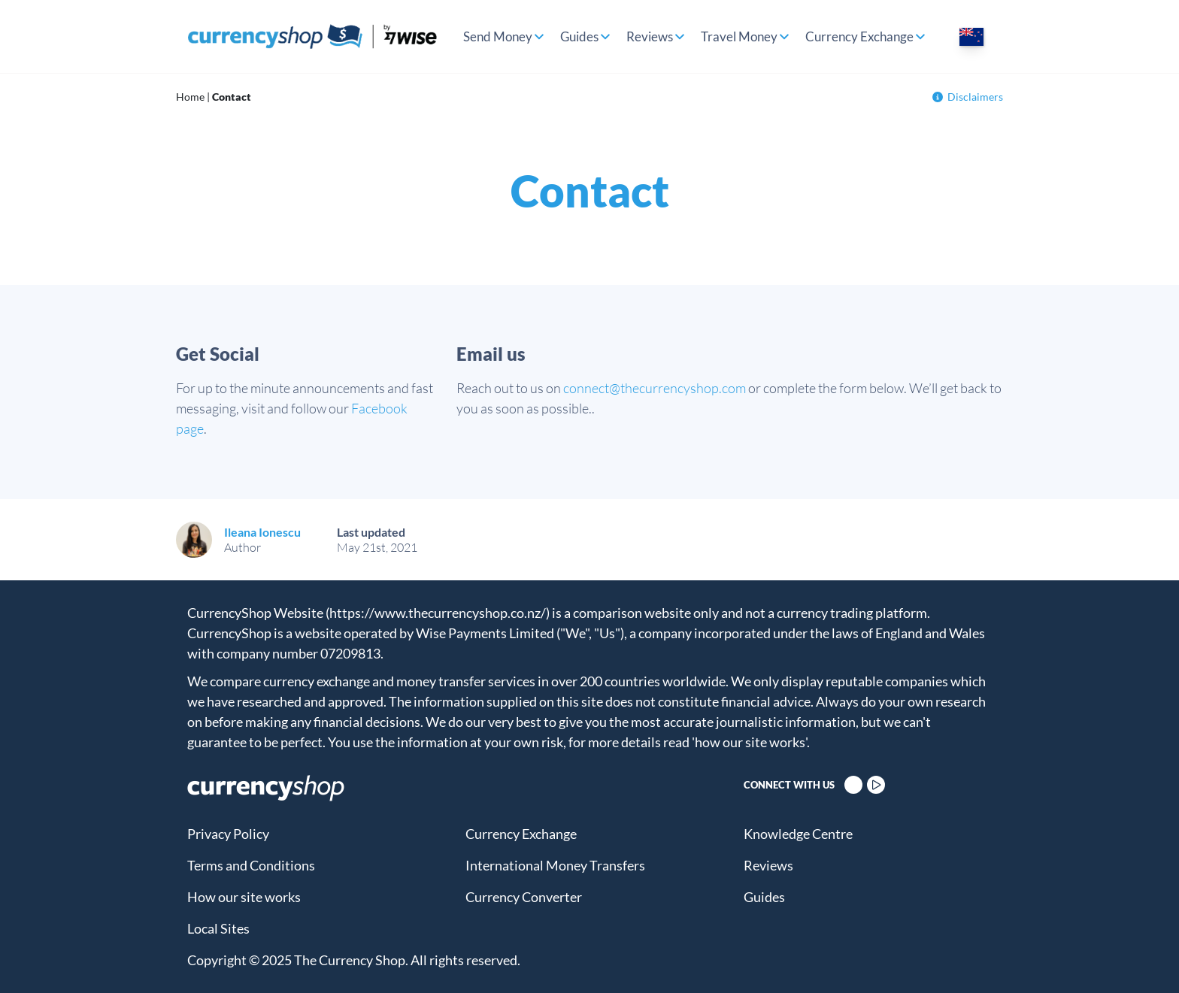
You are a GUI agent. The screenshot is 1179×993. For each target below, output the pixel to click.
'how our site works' (749, 742)
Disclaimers (967, 96)
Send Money (497, 36)
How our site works (244, 897)
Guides (579, 36)
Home (190, 96)
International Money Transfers (555, 865)
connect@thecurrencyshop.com (654, 388)
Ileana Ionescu (262, 532)
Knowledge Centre (798, 833)
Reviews (649, 36)
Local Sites (218, 928)
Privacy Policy (228, 833)
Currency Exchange (859, 36)
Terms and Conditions (251, 865)
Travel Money (739, 36)
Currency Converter (523, 897)
